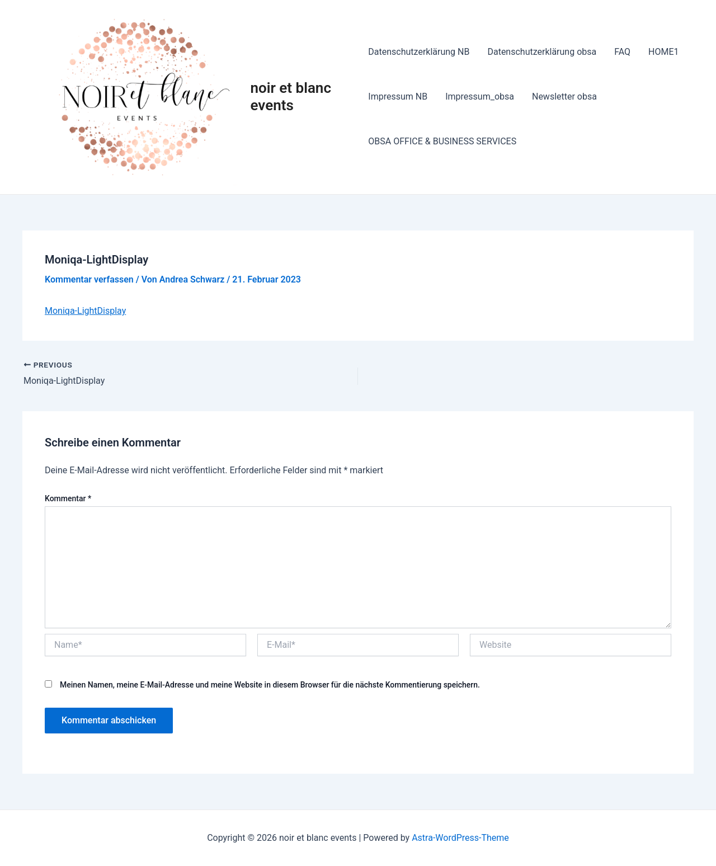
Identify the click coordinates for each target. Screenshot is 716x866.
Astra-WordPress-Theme (460, 837)
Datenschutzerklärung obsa (541, 51)
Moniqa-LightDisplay (85, 310)
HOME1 (663, 51)
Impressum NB (397, 96)
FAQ (622, 51)
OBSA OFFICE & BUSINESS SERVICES (442, 141)
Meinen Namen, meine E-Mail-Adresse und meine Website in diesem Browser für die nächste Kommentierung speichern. (270, 684)
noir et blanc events (291, 96)
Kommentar (68, 498)
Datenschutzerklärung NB (418, 51)
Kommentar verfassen (89, 279)
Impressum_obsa (479, 96)
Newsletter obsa (564, 96)
